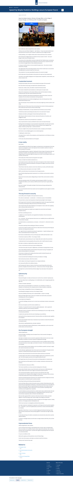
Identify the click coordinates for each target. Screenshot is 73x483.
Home (11, 7)
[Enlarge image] (53, 23)
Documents (16, 7)
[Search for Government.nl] (62, 10)
